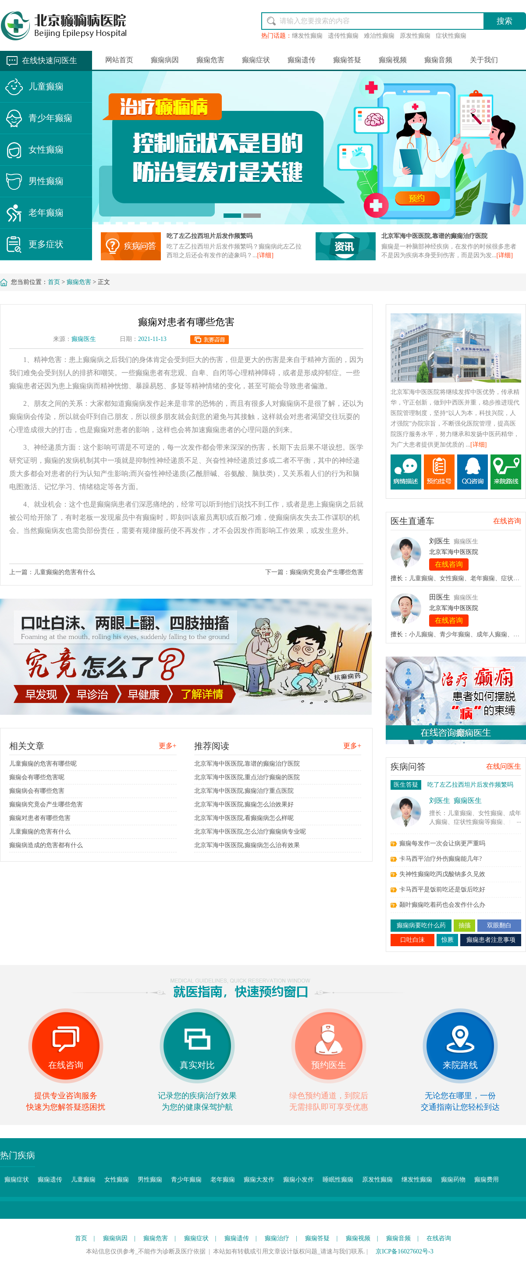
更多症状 (46, 244)
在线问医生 (503, 766)
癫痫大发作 (259, 1179)
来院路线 (460, 1065)
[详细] (265, 255)
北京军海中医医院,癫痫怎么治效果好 (244, 804)
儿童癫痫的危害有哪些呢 (43, 763)
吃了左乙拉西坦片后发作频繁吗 (209, 236)
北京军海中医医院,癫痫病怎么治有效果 (247, 845)
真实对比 (197, 1065)
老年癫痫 (46, 212)
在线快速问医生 (49, 60)
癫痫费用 (486, 1179)
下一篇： (277, 572)
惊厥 (447, 940)
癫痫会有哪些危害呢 (36, 777)
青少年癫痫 (50, 118)
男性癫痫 (46, 181)
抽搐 (464, 925)
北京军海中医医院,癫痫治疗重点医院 (244, 791)
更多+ (168, 745)
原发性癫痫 (415, 35)
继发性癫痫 (307, 35)
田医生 (439, 597)
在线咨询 (507, 521)
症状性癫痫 (451, 35)
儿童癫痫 (46, 86)
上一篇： (21, 572)
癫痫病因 (165, 60)
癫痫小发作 (298, 1179)
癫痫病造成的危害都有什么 (46, 845)
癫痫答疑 (347, 60)
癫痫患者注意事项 (490, 940)
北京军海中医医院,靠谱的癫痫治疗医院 (434, 236)
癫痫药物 (453, 1179)
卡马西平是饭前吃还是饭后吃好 (442, 889)
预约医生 (328, 1065)
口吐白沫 (412, 940)
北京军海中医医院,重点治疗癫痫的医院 (247, 777)
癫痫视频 (393, 60)
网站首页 (119, 60)
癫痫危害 (210, 60)
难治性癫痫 (379, 35)
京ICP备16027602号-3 (404, 1251)
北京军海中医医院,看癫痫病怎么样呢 (244, 818)
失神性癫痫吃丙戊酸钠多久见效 (442, 874)
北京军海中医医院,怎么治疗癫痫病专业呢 (250, 831)
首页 (54, 282)
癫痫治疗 (277, 1238)
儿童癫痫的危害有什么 (64, 572)
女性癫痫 (46, 149)
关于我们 (484, 60)
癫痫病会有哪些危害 (36, 791)
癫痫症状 (256, 60)
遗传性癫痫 (343, 35)
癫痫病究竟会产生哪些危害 (326, 572)
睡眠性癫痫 (338, 1179)
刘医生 (439, 541)
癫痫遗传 (302, 60)
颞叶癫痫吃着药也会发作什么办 (442, 904)
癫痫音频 (438, 60)
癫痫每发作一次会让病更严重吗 (442, 843)
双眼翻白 (499, 925)
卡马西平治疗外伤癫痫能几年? (440, 858)
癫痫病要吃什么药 (421, 925)
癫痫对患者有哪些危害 (40, 818)
